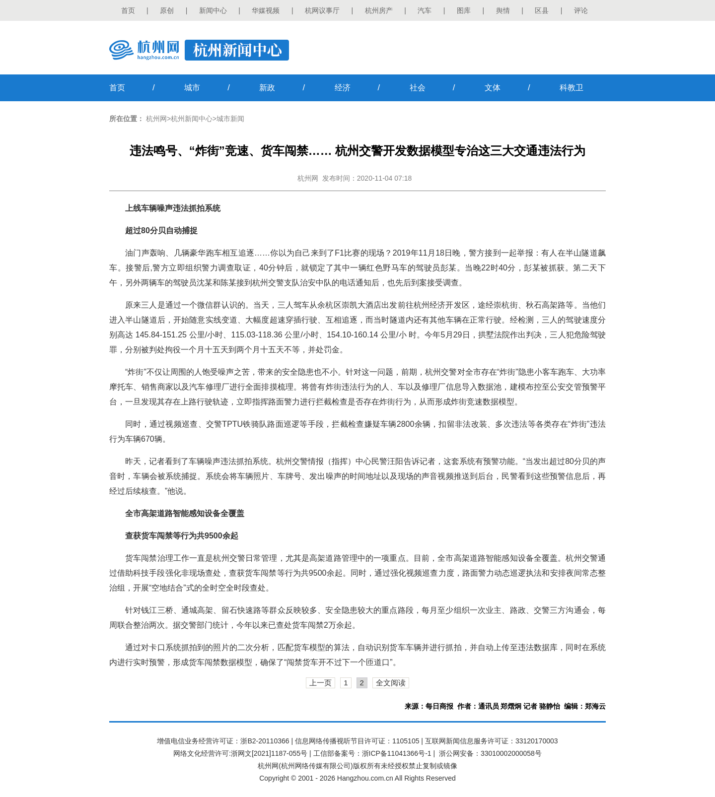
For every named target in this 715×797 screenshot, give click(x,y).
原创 (167, 10)
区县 (542, 10)
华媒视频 (266, 10)
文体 (492, 87)
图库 (464, 10)
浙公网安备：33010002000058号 (490, 753)
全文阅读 (391, 682)
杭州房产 (379, 10)
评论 (581, 10)
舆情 (503, 10)
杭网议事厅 (322, 10)
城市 (192, 87)
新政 (267, 87)
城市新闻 (230, 119)
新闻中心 (213, 10)
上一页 (320, 682)
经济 (343, 87)
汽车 (424, 10)
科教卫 (571, 87)
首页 (128, 10)
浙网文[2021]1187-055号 (269, 753)
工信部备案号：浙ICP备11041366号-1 (372, 753)
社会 (418, 87)
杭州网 (156, 119)
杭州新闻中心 (192, 119)
